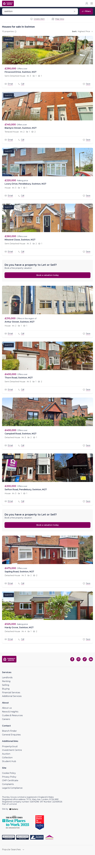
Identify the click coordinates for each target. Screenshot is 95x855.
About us (7, 708)
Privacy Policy (9, 777)
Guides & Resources (12, 715)
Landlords (7, 677)
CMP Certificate (10, 780)
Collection (7, 757)
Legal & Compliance (12, 788)
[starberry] (14, 809)
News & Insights (10, 711)
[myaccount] (86, 3)
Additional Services (11, 696)
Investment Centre (12, 750)
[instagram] (78, 659)
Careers (6, 719)
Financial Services (11, 692)
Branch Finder (9, 731)
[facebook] (72, 659)
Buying (6, 689)
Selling (5, 685)
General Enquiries (11, 734)
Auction (6, 754)
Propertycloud (9, 746)
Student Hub (9, 761)
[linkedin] (91, 659)
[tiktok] (85, 659)
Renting (6, 681)
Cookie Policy (9, 773)
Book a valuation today (47, 275)
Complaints (8, 784)
